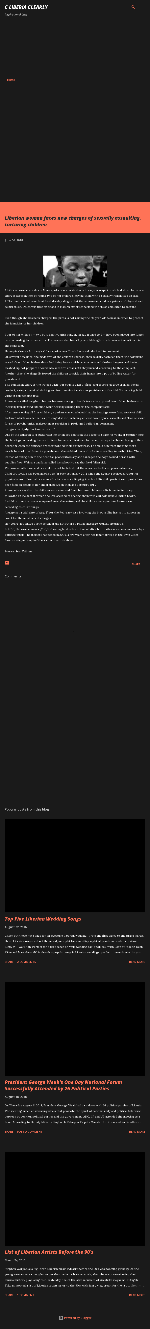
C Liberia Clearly (26, 7)
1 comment (25, 1295)
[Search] (133, 7)
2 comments (26, 962)
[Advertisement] (75, 47)
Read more (137, 962)
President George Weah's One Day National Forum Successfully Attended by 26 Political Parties (63, 1085)
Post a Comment (30, 1131)
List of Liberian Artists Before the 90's (49, 1252)
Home (11, 80)
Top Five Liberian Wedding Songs (43, 918)
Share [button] (136, 564)
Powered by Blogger (75, 1318)
